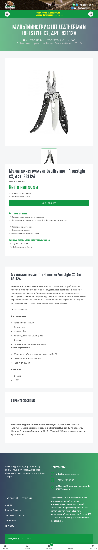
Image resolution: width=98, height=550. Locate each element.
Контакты (9, 526)
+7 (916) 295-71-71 (86, 5)
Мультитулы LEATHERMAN (60, 40)
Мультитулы (35, 40)
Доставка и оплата (14, 515)
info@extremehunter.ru (83, 8)
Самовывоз (10, 520)
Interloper (21, 181)
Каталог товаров (13, 510)
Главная (8, 505)
